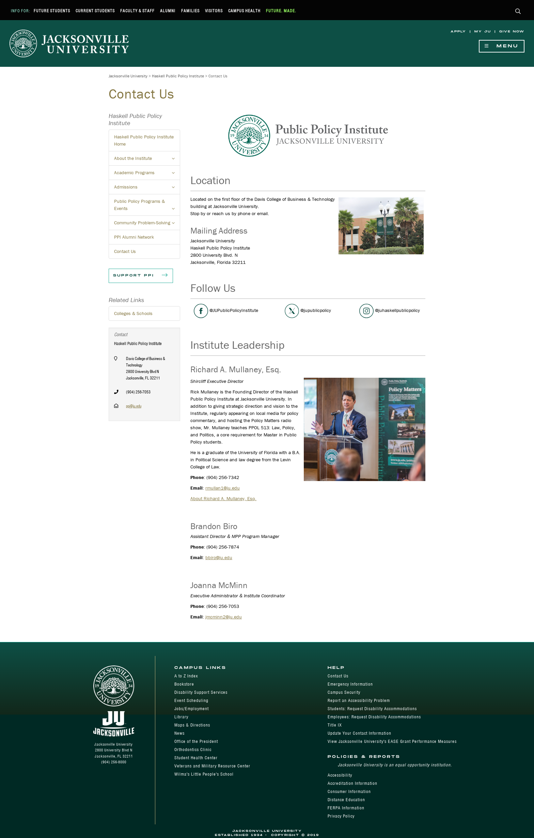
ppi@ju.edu (133, 406)
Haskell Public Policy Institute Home (144, 140)
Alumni (167, 11)
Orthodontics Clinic (192, 749)
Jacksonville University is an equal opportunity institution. (395, 765)
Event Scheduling (191, 700)
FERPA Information (346, 808)
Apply (458, 31)
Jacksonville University (128, 75)
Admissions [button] (147, 188)
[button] (518, 11)
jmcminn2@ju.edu (223, 617)
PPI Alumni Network (134, 237)
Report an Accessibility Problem (359, 700)
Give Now (511, 31)
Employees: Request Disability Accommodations (374, 717)
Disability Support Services (200, 692)
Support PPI (141, 276)
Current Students (95, 11)
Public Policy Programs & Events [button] (147, 207)
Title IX (335, 725)
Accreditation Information (352, 783)
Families (190, 11)
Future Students (52, 11)
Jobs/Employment (191, 709)
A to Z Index (186, 676)
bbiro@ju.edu (218, 557)
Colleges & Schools (133, 313)
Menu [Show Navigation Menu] (502, 46)
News (179, 733)
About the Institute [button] (147, 160)
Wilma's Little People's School (204, 774)
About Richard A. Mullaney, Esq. (223, 498)
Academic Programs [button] (147, 174)
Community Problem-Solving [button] (147, 224)
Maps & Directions (192, 725)
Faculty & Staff (137, 11)
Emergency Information (350, 684)
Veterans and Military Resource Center (212, 766)
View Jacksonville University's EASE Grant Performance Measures (392, 741)
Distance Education (346, 800)
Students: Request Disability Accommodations (372, 709)
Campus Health (244, 11)
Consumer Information (349, 791)
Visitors (214, 11)
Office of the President (196, 741)
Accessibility (340, 775)
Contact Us (125, 251)
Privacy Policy (341, 816)
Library (181, 717)
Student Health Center (196, 758)
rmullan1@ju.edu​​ (222, 488)
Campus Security (344, 692)
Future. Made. (281, 11)
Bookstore (184, 684)
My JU (482, 31)
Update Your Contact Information (359, 733)
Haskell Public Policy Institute (178, 75)
